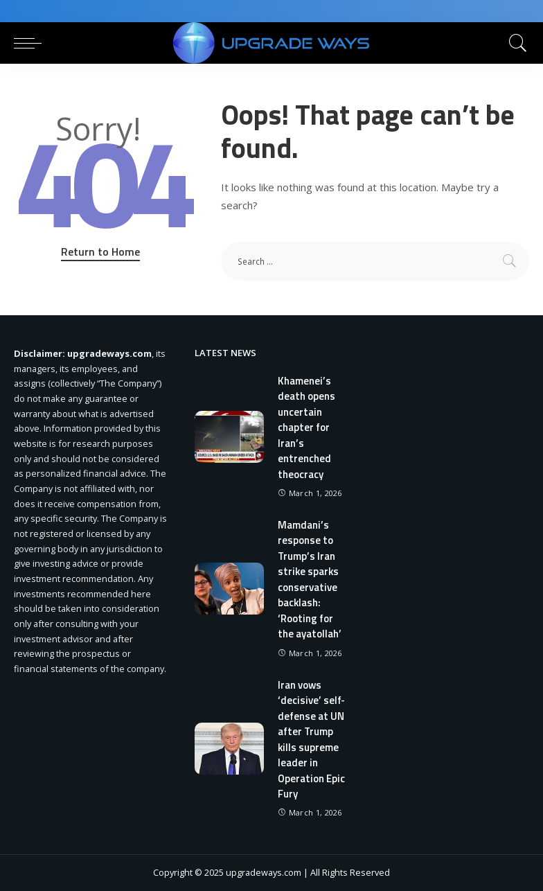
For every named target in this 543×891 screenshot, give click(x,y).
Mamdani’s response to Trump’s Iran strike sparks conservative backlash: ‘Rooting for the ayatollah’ (309, 579)
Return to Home (100, 251)
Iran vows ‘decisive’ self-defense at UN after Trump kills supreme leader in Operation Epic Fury (311, 739)
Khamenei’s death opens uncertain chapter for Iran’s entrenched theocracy (306, 427)
